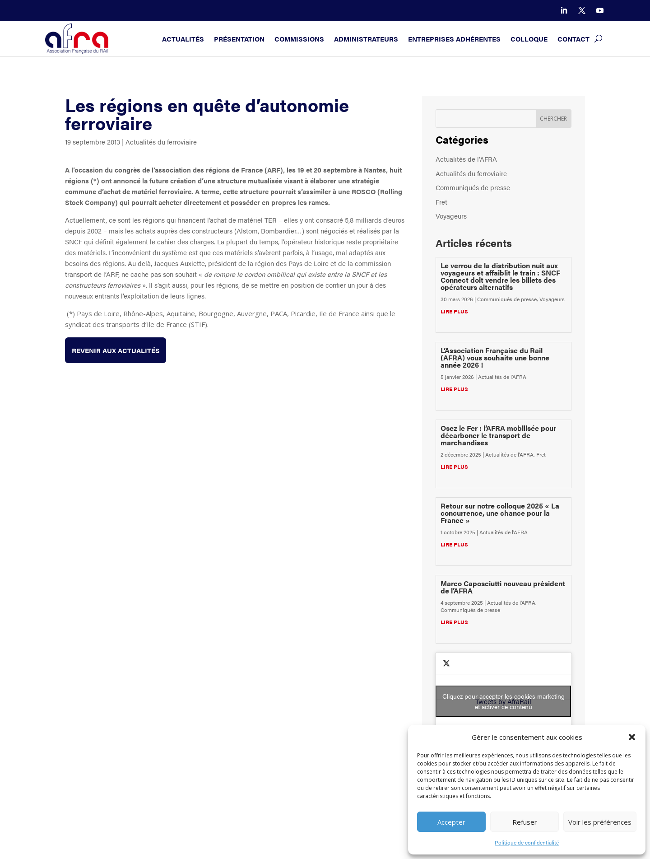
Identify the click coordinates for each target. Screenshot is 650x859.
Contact (573, 38)
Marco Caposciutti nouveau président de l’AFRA (503, 587)
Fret (441, 201)
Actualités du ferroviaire (161, 141)
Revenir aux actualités (116, 350)
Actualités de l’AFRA (466, 158)
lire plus (454, 311)
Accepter (451, 821)
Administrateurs (366, 38)
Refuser (524, 821)
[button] (631, 737)
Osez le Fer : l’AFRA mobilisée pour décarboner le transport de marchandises (498, 435)
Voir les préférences (599, 821)
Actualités (183, 38)
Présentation (239, 38)
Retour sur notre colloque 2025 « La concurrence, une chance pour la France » (500, 512)
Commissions (299, 38)
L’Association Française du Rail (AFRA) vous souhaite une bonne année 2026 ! (495, 357)
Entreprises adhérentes (454, 38)
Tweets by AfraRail (503, 701)
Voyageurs (451, 215)
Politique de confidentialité (527, 842)
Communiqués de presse (473, 187)
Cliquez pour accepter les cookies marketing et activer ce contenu (503, 701)
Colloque (529, 38)
